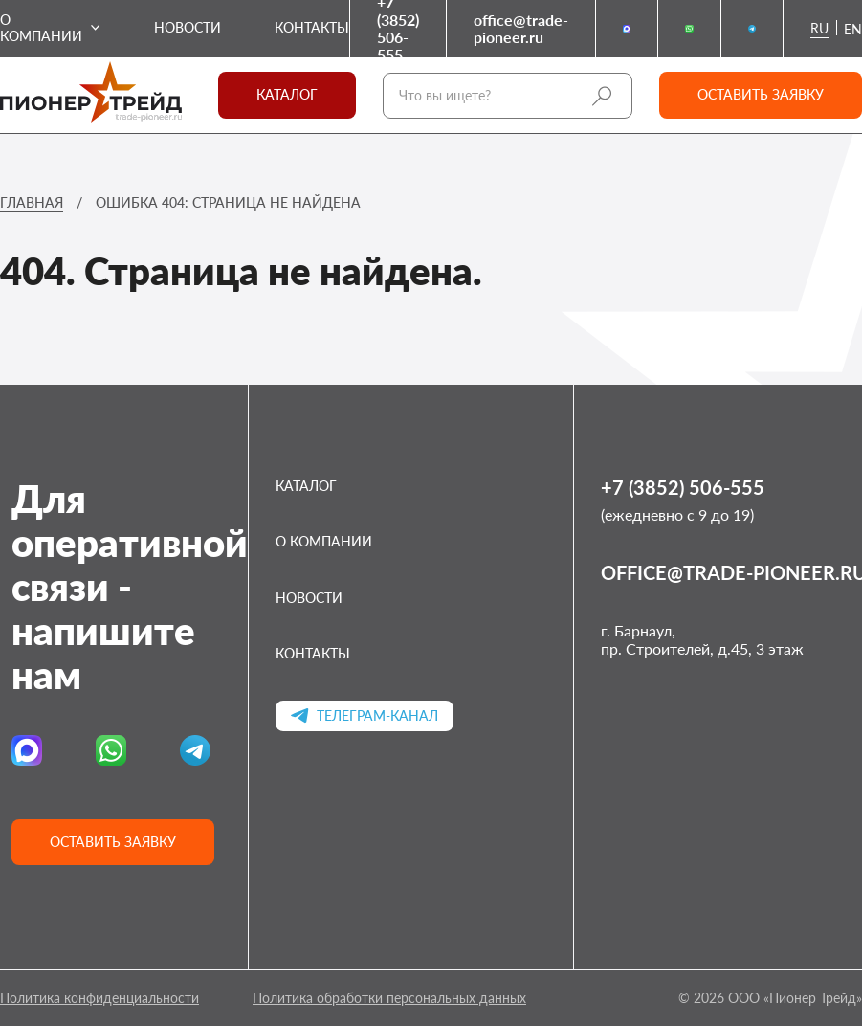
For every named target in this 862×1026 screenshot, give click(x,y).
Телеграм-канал (364, 715)
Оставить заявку (760, 94)
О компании (41, 27)
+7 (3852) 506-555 (398, 28)
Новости (187, 27)
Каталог (287, 94)
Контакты (312, 27)
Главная (31, 202)
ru (819, 28)
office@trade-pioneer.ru (521, 28)
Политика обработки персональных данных (389, 998)
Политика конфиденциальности (99, 998)
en (853, 29)
